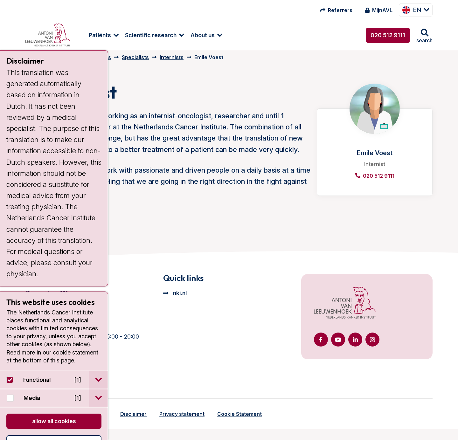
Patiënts (94, 35)
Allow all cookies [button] (54, 421)
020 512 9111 (388, 35)
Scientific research (144, 35)
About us (196, 35)
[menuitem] (94, 35)
